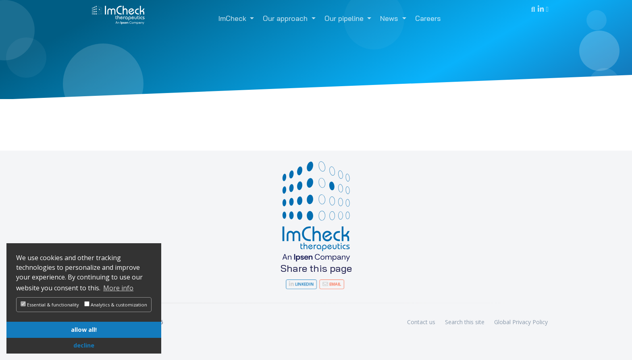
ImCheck (233, 18)
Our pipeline (345, 18)
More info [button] (118, 287)
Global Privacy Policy (521, 322)
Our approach (286, 18)
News (390, 18)
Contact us (421, 322)
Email (328, 284)
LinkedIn (304, 284)
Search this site (464, 322)
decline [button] (83, 345)
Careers (428, 18)
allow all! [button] (84, 329)
